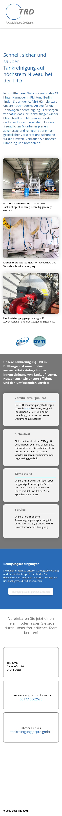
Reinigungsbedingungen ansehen (30, 591)
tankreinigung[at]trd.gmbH (31, 732)
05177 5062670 (31, 699)
